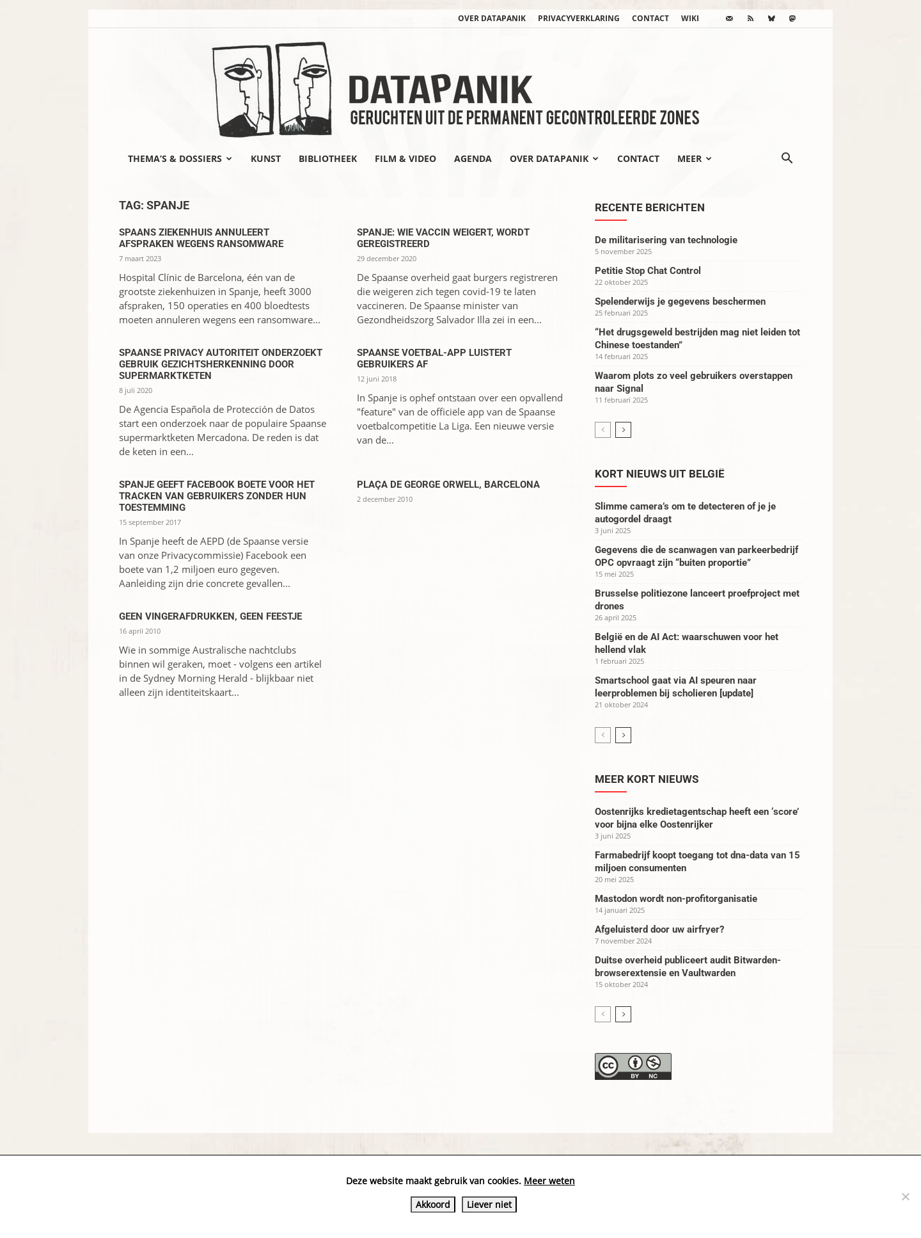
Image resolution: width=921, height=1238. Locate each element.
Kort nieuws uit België (660, 473)
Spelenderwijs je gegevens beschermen (680, 301)
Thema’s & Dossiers (180, 158)
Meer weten (549, 1181)
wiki (690, 18)
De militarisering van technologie (666, 240)
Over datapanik (492, 18)
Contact (650, 18)
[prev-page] (603, 430)
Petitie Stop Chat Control (648, 271)
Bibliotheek (328, 158)
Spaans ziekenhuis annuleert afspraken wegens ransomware (201, 238)
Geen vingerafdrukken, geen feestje (210, 616)
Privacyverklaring (579, 18)
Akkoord (433, 1204)
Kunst (266, 158)
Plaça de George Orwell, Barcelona (448, 484)
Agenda (473, 158)
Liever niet (489, 1204)
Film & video (405, 158)
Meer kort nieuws (646, 779)
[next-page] (623, 430)
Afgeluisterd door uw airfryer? (659, 929)
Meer (694, 158)
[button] (786, 159)
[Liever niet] (905, 1196)
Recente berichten (650, 207)
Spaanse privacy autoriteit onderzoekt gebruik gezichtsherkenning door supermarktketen (220, 364)
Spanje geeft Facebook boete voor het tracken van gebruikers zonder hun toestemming (217, 496)
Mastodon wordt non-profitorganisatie (676, 898)
